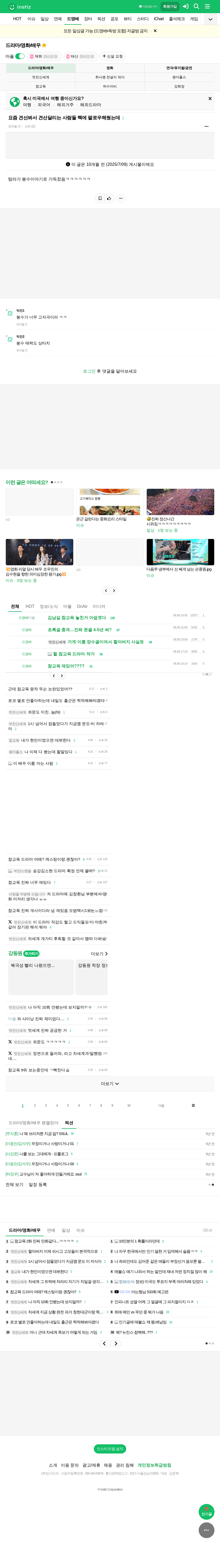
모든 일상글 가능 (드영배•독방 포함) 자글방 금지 (105, 31)
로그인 (89, 371)
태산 (80, 56)
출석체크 (177, 19)
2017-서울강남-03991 (144, 1473)
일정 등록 (38, 1184)
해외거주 (65, 104)
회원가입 (170, 6)
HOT (17, 19)
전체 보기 (14, 1184)
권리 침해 (125, 1465)
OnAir (82, 606)
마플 (67, 606)
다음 (161, 1105)
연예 (58, 19)
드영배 (73, 19)
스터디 (143, 19)
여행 (27, 104)
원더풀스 (179, 77)
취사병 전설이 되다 (110, 77)
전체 (15, 606)
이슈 (31, 19)
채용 (108, 1465)
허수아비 (110, 86)
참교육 (41, 86)
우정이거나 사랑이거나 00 (43, 1164)
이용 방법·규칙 (148, 6)
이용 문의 (70, 1465)
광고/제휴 (91, 1465)
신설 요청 (112, 56)
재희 (44, 56)
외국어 (44, 104)
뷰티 (127, 19)
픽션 (101, 19)
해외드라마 (90, 104)
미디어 (99, 606)
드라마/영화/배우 (23, 45)
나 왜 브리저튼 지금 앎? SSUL (41, 1133)
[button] (106, 590)
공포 (114, 19)
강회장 (179, 86)
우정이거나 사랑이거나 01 (43, 1143)
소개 (53, 1465)
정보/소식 (49, 606)
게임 (194, 19)
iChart (159, 19)
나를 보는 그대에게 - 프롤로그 (40, 1154)
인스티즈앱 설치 (110, 1449)
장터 (88, 19)
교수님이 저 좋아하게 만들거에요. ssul (47, 1174)
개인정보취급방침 (154, 1465)
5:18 (207, 1230)
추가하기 (31, 954)
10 (128, 1105)
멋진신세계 (40, 77)
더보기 (99, 954)
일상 (44, 19)
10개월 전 (14, 126)
